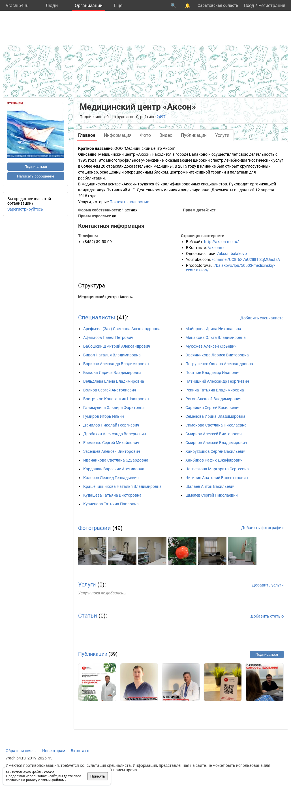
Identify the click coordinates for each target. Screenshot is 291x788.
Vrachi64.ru (17, 5)
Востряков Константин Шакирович (116, 399)
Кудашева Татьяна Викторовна (112, 495)
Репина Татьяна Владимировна (214, 390)
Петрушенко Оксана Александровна (219, 363)
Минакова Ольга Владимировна (215, 337)
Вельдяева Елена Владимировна (113, 381)
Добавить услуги (268, 585)
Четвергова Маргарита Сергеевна (217, 469)
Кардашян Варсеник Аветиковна (113, 469)
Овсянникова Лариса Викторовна (217, 355)
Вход (249, 5)
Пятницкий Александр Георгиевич (217, 381)
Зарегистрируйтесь (25, 209)
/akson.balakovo (232, 253)
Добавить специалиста (262, 318)
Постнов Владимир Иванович (213, 372)
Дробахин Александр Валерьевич (114, 434)
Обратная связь (21, 750)
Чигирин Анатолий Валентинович (216, 477)
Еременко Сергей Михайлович (111, 442)
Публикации (92, 654)
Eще (118, 5)
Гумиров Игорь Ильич (103, 416)
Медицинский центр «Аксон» (105, 297)
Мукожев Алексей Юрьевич (211, 346)
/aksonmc (216, 247)
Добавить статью (267, 616)
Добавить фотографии (262, 527)
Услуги (87, 584)
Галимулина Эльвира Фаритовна (114, 407)
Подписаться (35, 166)
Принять (97, 776)
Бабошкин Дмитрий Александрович (116, 346)
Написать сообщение (35, 176)
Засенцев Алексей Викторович (111, 451)
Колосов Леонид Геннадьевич (111, 477)
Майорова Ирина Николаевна (213, 328)
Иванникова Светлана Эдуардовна (115, 460)
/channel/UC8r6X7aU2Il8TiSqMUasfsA (246, 259)
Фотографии (94, 528)
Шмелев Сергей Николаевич (211, 495)
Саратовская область (218, 5)
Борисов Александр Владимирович (116, 363)
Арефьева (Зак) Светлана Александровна (122, 328)
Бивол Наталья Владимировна (112, 355)
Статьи (87, 615)
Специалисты (96, 317)
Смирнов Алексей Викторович (213, 434)
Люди (52, 5)
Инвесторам (53, 750)
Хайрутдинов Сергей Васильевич (216, 451)
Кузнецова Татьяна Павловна (111, 504)
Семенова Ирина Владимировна (215, 416)
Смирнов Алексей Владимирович (216, 442)
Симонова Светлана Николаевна (216, 425)
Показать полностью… (131, 202)
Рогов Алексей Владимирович (213, 399)
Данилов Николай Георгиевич (111, 425)
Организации (88, 5)
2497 (161, 116)
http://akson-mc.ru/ (221, 241)
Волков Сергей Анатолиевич (109, 390)
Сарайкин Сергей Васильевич (213, 407)
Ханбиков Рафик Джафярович (214, 460)
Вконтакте (80, 750)
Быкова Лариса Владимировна (112, 372)
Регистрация (271, 5)
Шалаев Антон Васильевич (210, 486)
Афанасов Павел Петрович (108, 337)
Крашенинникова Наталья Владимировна (122, 486)
